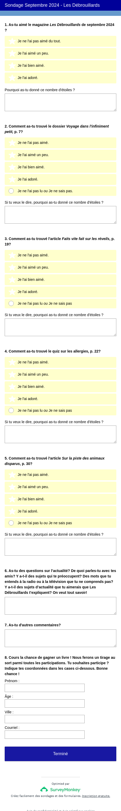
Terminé (60, 734)
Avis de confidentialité (42, 791)
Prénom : (12, 654)
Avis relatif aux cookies (78, 791)
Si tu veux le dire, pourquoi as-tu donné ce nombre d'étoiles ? (54, 196)
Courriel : (12, 700)
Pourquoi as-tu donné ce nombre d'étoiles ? (40, 89)
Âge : (9, 669)
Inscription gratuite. (96, 776)
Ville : (9, 685)
